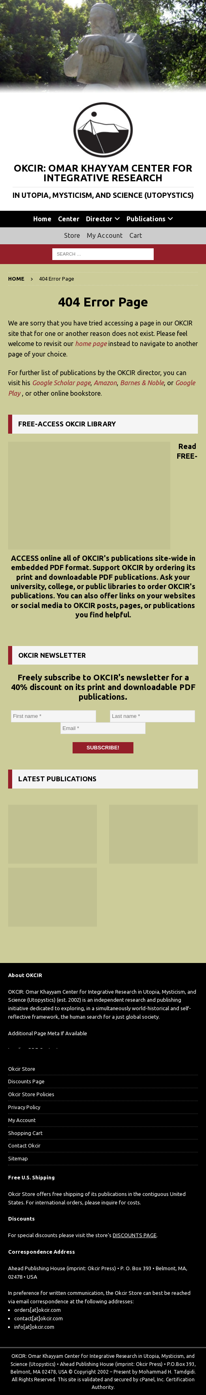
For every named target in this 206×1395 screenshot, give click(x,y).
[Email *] (103, 728)
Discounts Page (26, 1081)
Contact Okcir (24, 1145)
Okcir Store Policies (31, 1094)
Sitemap (18, 1158)
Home (42, 218)
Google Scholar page (61, 382)
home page (91, 343)
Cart (135, 235)
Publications (146, 218)
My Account (105, 235)
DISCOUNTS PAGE (135, 1235)
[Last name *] (152, 716)
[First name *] (53, 716)
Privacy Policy (24, 1107)
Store (72, 235)
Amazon (105, 382)
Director (99, 218)
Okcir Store (21, 1069)
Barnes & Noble (142, 382)
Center (68, 218)
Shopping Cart (25, 1133)
